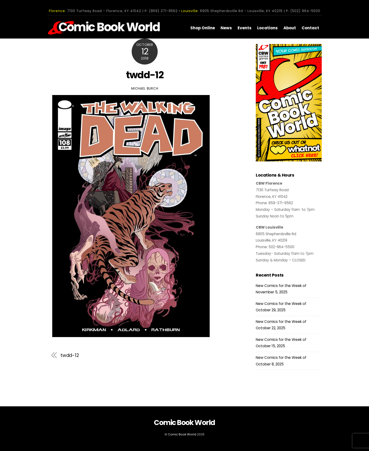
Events (245, 28)
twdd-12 (144, 75)
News (226, 28)
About (289, 28)
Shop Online (202, 28)
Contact (310, 28)
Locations (267, 28)
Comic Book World (182, 434)
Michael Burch (144, 88)
